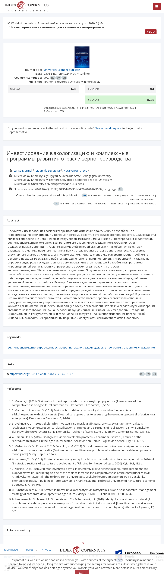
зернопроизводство (22, 347)
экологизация (83, 347)
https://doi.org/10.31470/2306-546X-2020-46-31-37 (41, 374)
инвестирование (61, 347)
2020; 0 (95, 23)
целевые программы (108, 347)
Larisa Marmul (23, 170)
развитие (130, 347)
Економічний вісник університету (60, 23)
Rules (30, 549)
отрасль (42, 347)
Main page (11, 549)
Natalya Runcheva (75, 170)
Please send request (108, 128)
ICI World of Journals (20, 23)
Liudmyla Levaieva (48, 170)
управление (146, 347)
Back (150, 31)
